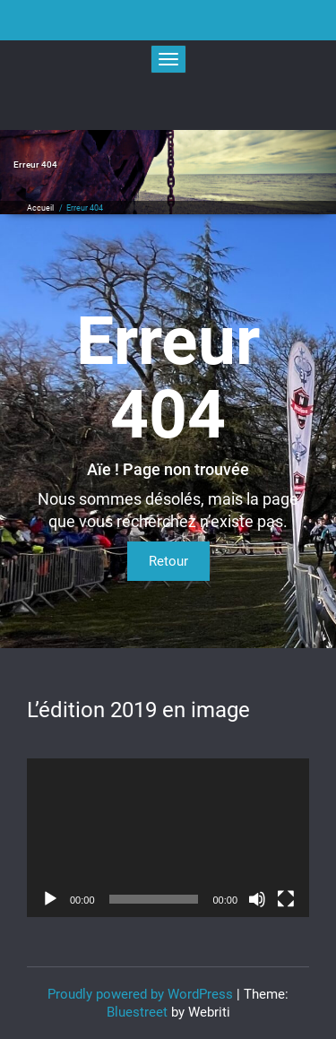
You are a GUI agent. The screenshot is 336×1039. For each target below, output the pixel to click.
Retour (168, 561)
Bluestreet (137, 1012)
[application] (168, 837)
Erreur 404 (84, 207)
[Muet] (257, 899)
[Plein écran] (286, 899)
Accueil (40, 207)
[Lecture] (50, 899)
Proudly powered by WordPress (140, 994)
